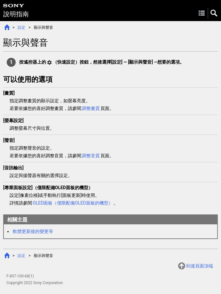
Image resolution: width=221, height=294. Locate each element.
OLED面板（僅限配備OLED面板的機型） (73, 202)
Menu (202, 13)
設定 (21, 27)
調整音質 (91, 155)
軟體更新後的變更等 (33, 231)
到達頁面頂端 (199, 265)
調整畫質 (91, 108)
